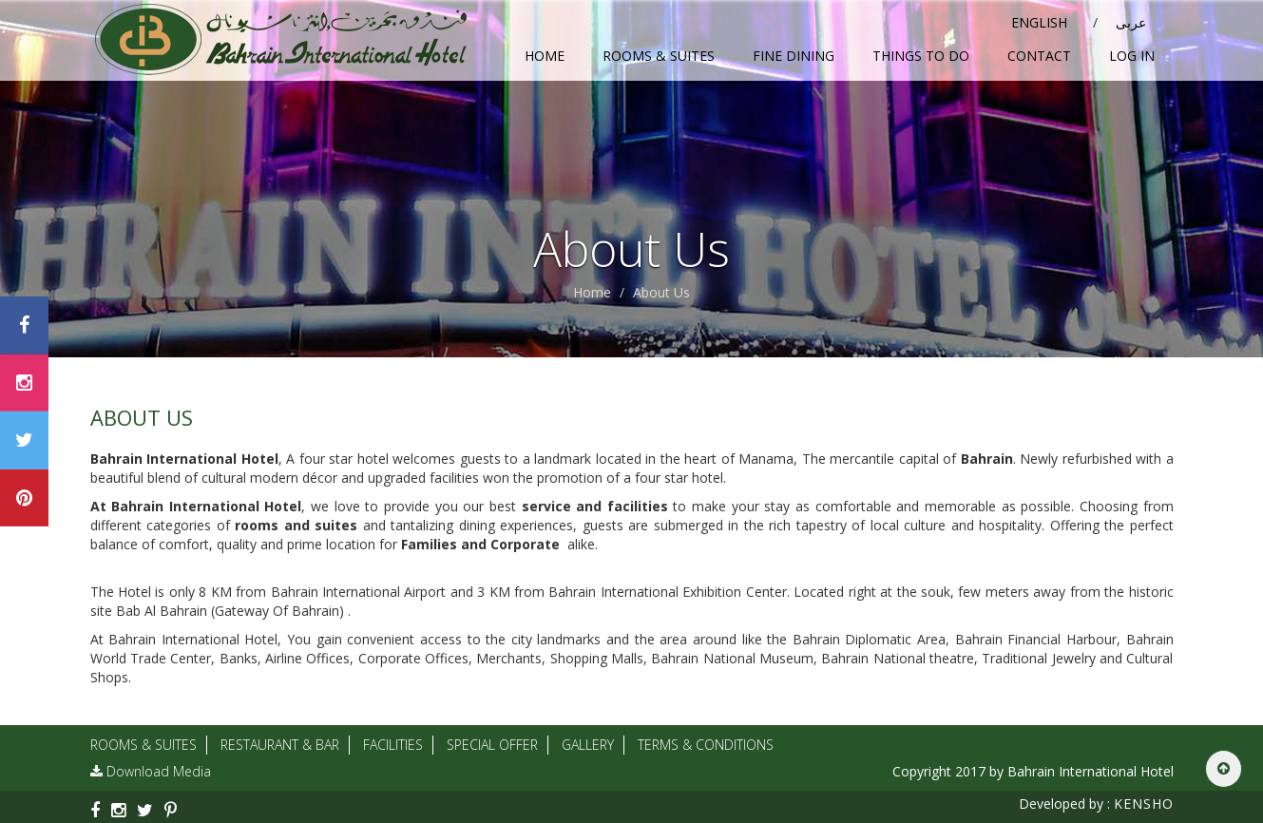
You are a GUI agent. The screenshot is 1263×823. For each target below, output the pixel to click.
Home (545, 56)
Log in (1132, 56)
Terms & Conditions (706, 745)
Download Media (150, 771)
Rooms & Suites (659, 56)
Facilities (393, 745)
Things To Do (920, 56)
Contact (1039, 56)
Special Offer (492, 745)
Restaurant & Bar (279, 745)
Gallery (588, 745)
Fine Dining (793, 56)
